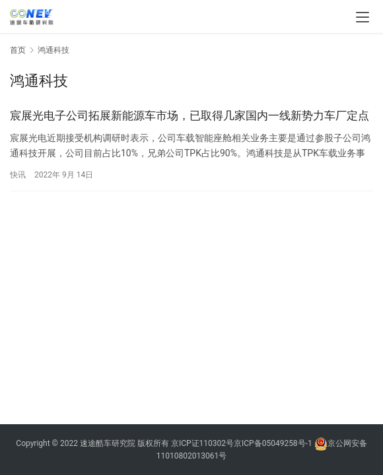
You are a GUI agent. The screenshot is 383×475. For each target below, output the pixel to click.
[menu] (362, 17)
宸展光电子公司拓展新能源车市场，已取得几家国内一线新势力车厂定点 (189, 115)
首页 (18, 50)
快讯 (18, 174)
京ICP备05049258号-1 (274, 443)
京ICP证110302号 (202, 443)
